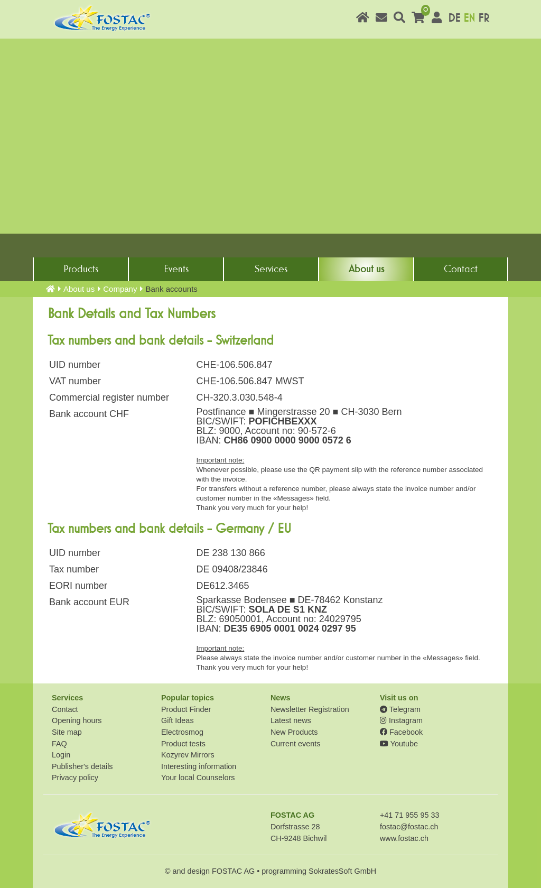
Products (80, 269)
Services (271, 269)
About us (366, 269)
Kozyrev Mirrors (187, 755)
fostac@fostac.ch (409, 826)
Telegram (400, 709)
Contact (461, 269)
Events (176, 269)
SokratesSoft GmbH (342, 871)
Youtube (399, 743)
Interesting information (198, 766)
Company (120, 288)
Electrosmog (182, 732)
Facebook (401, 732)
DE (454, 18)
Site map (67, 732)
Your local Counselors (198, 777)
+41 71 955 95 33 (409, 815)
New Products (294, 732)
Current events (295, 743)
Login (61, 755)
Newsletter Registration (309, 709)
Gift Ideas (177, 720)
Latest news (290, 720)
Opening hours (76, 720)
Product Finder (186, 709)
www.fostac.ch (404, 838)
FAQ (59, 743)
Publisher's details (82, 766)
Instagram (401, 720)
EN (469, 18)
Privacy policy (75, 777)
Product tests (183, 743)
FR (483, 18)
